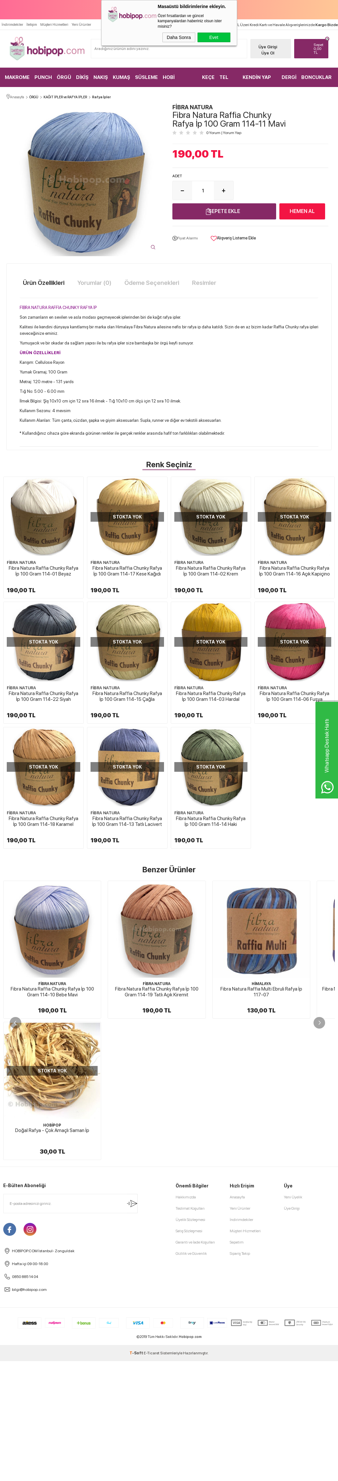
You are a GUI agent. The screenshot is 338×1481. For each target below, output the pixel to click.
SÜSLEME (146, 77)
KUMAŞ (121, 77)
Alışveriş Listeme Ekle (233, 238)
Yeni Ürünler (81, 24)
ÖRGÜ (64, 77)
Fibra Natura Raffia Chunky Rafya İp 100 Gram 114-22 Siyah (127, 696)
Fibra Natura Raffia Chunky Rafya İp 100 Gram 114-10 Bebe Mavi (52, 1115)
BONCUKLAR (316, 77)
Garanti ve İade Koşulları (195, 1365)
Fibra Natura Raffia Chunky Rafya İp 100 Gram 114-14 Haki (127, 945)
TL (319, 48)
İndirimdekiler (12, 24)
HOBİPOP (52, 1248)
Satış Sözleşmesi (189, 1354)
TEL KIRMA (227, 80)
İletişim (31, 24)
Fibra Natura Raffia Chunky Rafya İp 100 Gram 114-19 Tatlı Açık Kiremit (156, 1115)
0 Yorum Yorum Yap (223, 133)
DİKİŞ (82, 77)
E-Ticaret (151, 1476)
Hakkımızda (186, 1320)
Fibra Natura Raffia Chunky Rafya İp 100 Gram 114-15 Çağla (211, 696)
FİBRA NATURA (21, 562)
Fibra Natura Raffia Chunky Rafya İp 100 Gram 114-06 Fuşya (127, 821)
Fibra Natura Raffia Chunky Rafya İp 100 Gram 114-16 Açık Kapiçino (43, 696)
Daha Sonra (179, 37)
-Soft (137, 1476)
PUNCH (43, 77)
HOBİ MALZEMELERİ (180, 80)
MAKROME (17, 77)
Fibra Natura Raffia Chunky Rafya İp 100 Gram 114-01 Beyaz (43, 571)
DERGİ (289, 77)
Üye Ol (267, 53)
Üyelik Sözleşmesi (190, 1343)
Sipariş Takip (240, 1376)
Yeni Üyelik (293, 1320)
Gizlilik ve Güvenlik (191, 1376)
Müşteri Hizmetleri (54, 24)
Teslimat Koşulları (190, 1331)
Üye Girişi (267, 46)
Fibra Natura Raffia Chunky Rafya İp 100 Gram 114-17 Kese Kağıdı (127, 571)
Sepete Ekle (224, 211)
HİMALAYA (261, 1107)
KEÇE (208, 77)
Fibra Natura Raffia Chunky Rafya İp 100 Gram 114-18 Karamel (211, 821)
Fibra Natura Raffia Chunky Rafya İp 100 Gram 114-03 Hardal (43, 821)
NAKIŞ (100, 77)
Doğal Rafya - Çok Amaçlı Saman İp (52, 1253)
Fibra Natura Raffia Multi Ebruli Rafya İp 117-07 (261, 1115)
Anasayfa (237, 1320)
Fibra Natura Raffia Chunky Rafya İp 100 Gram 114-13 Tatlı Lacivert (43, 945)
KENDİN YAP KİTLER (257, 80)
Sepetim (237, 1365)
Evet (213, 37)
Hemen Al (302, 211)
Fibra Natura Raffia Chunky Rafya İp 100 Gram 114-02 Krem (211, 571)
